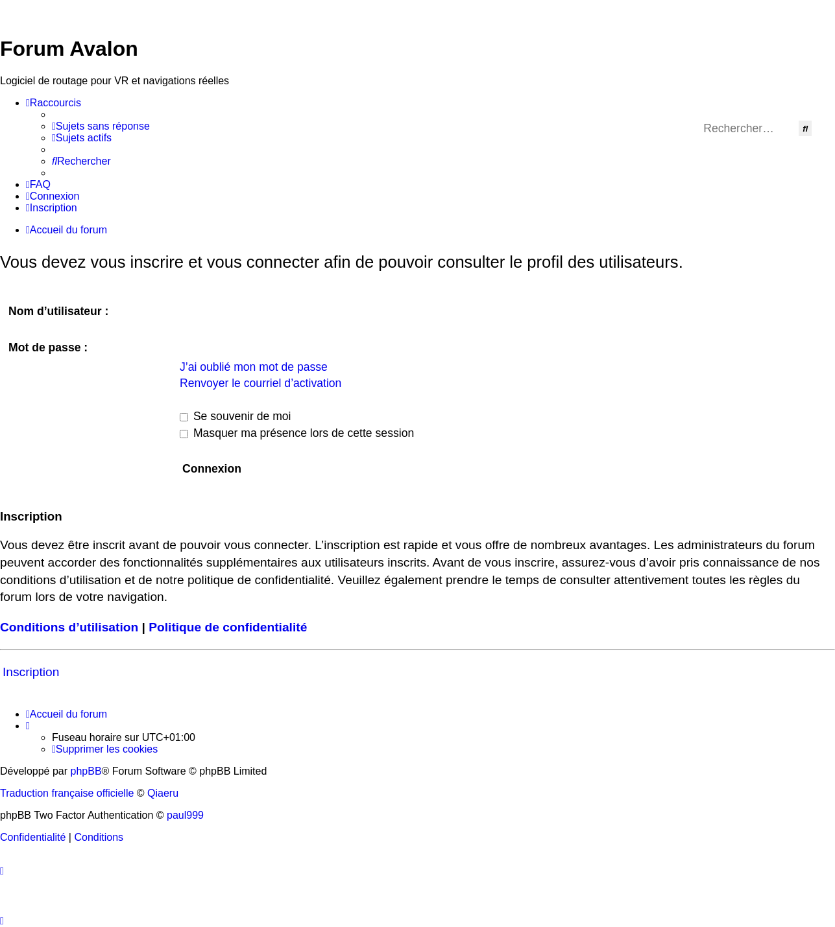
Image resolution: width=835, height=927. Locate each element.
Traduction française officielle (67, 793)
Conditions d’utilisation (69, 627)
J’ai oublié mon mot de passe (254, 366)
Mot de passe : (48, 347)
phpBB (86, 771)
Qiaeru (162, 793)
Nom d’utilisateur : (58, 311)
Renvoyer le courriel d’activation (260, 383)
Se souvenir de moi (235, 416)
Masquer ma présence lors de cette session (297, 433)
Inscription (31, 672)
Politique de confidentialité (228, 627)
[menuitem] (101, 126)
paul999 (185, 815)
